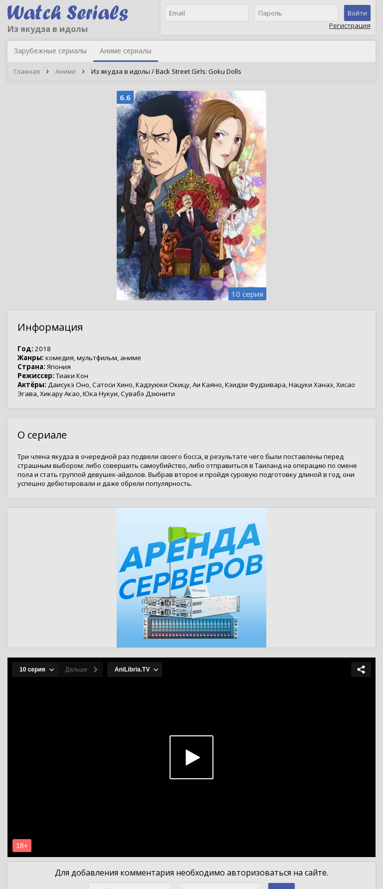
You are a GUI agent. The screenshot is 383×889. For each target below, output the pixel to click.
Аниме (65, 71)
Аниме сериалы (126, 50)
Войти (357, 12)
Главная (27, 71)
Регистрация (350, 25)
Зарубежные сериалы (50, 50)
